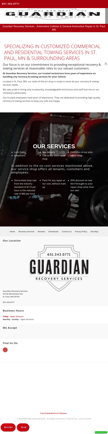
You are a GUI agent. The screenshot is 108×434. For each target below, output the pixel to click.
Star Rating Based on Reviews (53, 413)
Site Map (94, 231)
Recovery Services (26, 231)
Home (12, 231)
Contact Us (67, 231)
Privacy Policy (81, 231)
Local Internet (84, 419)
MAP (23, 427)
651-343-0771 (11, 3)
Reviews (41, 231)
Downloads (53, 231)
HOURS (8, 427)
